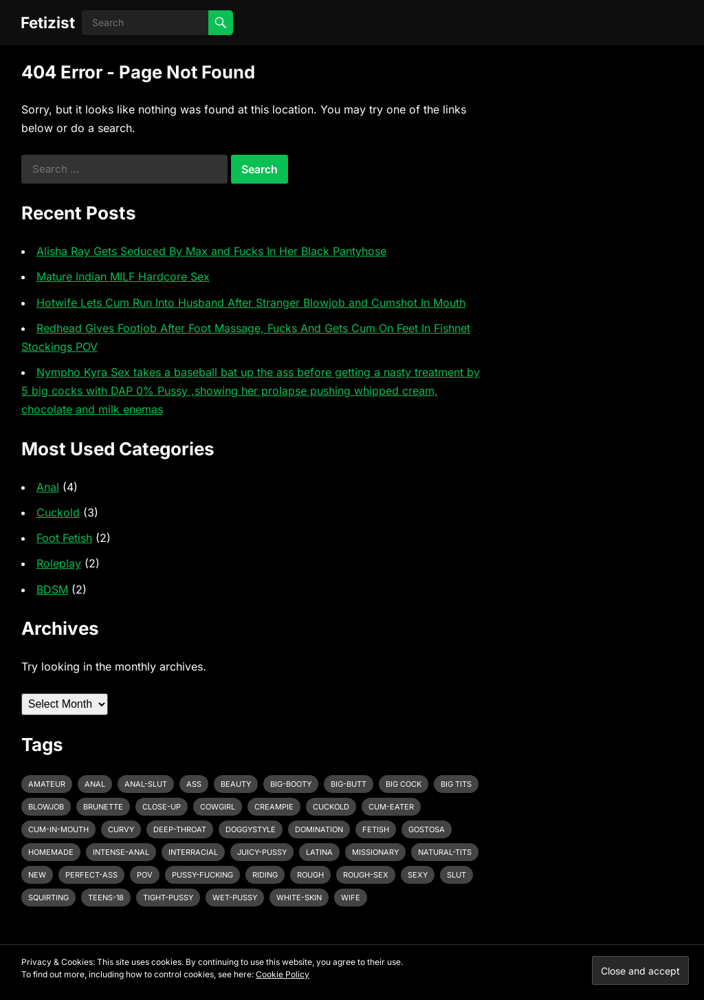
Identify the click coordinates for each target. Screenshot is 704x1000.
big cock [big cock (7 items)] (403, 784)
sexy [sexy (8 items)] (418, 875)
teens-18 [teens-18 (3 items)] (106, 897)
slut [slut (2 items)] (456, 875)
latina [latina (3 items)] (319, 852)
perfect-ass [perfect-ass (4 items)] (91, 875)
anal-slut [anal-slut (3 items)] (145, 784)
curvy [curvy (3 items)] (121, 829)
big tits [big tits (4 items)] (456, 784)
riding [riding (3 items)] (265, 875)
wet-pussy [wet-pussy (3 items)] (234, 897)
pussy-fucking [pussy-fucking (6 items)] (202, 875)
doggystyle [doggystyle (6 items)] (251, 829)
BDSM (52, 589)
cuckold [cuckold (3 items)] (331, 807)
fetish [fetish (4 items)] (375, 829)
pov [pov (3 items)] (145, 875)
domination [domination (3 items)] (319, 829)
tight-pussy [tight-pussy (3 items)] (168, 897)
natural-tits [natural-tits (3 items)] (445, 852)
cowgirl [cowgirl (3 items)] (217, 807)
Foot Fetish (64, 538)
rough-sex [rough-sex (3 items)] (365, 875)
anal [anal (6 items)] (95, 784)
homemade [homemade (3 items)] (51, 852)
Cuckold (58, 512)
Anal (47, 487)
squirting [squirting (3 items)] (48, 897)
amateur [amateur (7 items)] (46, 784)
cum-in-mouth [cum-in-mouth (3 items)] (58, 829)
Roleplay (58, 563)
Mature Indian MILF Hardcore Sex (123, 276)
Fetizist (48, 22)
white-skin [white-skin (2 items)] (299, 897)
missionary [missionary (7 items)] (375, 852)
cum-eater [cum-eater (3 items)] (391, 807)
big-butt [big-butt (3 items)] (348, 784)
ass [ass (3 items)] (193, 784)
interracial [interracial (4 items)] (193, 852)
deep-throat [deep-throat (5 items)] (179, 829)
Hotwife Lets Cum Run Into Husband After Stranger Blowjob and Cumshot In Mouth (250, 302)
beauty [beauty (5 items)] (236, 784)
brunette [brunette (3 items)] (103, 807)
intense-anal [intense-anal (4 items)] (121, 852)
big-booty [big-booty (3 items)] (290, 784)
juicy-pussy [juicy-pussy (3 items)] (262, 852)
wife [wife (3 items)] (350, 897)
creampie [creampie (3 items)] (274, 807)
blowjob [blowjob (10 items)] (46, 807)
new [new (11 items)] (37, 875)
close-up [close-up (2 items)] (161, 807)
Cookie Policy (282, 974)
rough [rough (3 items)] (310, 875)
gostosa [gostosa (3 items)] (426, 829)
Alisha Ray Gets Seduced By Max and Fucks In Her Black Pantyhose (211, 251)
